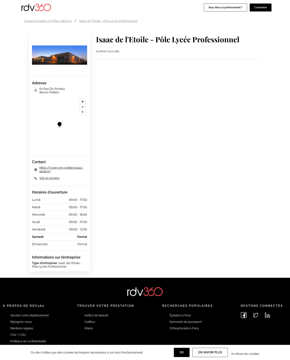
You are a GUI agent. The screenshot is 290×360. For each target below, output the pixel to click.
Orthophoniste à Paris (184, 328)
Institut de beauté (96, 315)
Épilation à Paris (180, 315)
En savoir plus (210, 352)
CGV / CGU (18, 335)
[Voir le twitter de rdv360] (256, 315)
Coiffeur (90, 322)
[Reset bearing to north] (82, 112)
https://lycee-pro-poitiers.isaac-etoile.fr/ (61, 169)
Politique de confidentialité (28, 341)
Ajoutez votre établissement (29, 315)
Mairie (89, 328)
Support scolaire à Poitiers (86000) (48, 21)
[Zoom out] (82, 107)
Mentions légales (21, 328)
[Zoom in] (82, 101)
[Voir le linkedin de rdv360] (267, 315)
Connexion (260, 7)
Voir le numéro (49, 178)
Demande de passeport (186, 322)
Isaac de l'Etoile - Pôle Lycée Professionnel (108, 21)
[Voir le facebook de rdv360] (244, 315)
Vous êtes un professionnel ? (225, 7)
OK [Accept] (182, 352)
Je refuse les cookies (245, 354)
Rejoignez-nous (21, 322)
